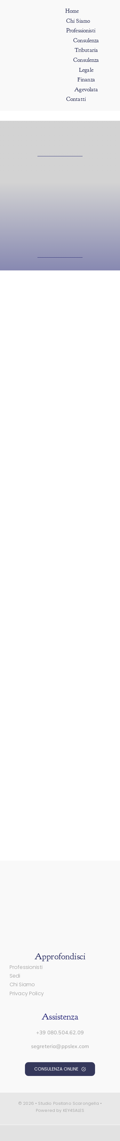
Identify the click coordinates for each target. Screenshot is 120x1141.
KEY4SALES (73, 1110)
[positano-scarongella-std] (34, 43)
